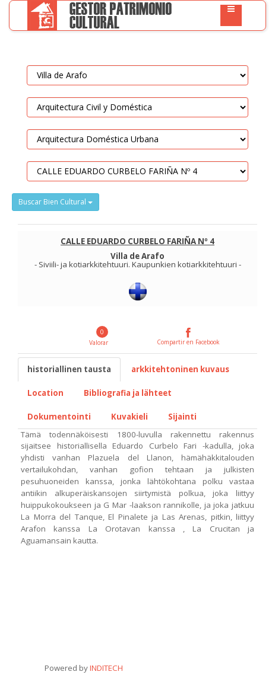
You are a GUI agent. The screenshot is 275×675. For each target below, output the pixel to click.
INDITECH (105, 668)
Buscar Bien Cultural (55, 202)
